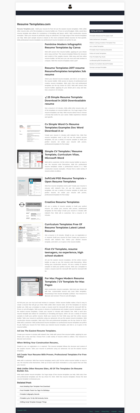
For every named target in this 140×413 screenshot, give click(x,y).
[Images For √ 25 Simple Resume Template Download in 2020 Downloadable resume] (30, 105)
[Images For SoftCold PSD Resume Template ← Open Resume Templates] (30, 186)
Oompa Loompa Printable (98, 67)
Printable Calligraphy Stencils (29, 394)
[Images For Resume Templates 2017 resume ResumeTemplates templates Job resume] (30, 76)
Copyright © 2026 (21, 410)
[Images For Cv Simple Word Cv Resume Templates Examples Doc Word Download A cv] (30, 132)
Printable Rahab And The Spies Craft (101, 36)
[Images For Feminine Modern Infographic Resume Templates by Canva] (30, 52)
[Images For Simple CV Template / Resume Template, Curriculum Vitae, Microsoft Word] (30, 159)
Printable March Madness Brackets (101, 50)
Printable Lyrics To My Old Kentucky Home (34, 398)
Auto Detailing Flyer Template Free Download (35, 386)
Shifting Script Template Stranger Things (33, 402)
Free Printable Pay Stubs (97, 57)
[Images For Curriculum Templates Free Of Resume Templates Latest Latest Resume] (30, 232)
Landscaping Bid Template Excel (100, 60)
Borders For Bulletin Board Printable (101, 64)
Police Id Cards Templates (98, 53)
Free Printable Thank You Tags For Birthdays (34, 390)
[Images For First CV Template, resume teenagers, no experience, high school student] (30, 257)
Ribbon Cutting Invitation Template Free (102, 43)
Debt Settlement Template (98, 39)
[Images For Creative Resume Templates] (30, 210)
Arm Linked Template (96, 46)
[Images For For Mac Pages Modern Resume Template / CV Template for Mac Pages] (30, 286)
